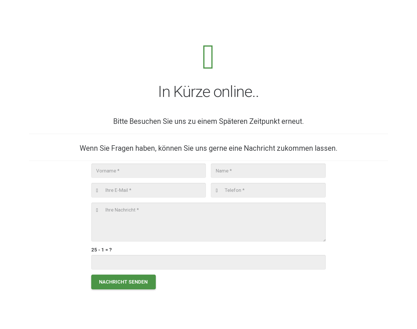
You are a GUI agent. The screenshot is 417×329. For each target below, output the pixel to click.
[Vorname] (148, 170)
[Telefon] (268, 190)
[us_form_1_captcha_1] (208, 262)
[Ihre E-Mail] (148, 190)
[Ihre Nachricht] (208, 222)
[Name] (268, 170)
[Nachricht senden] (123, 282)
